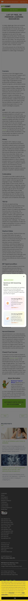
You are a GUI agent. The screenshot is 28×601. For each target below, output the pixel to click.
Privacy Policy (11, 592)
